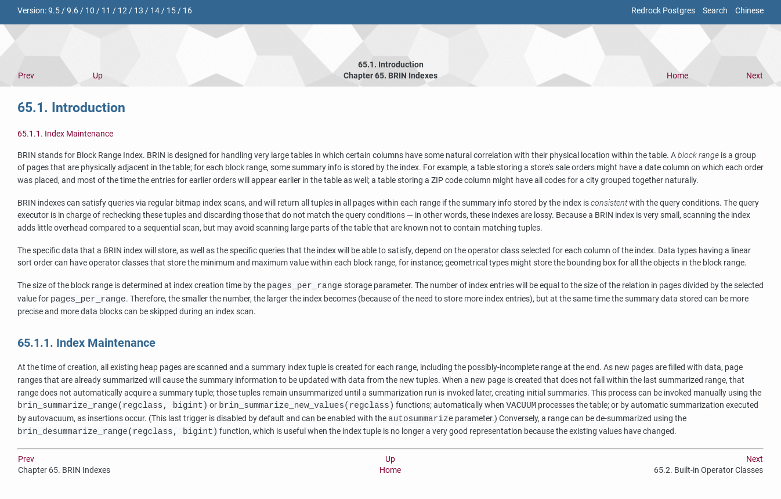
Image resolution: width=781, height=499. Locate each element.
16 (187, 11)
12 (122, 11)
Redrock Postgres (663, 11)
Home (677, 76)
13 (138, 11)
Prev (26, 76)
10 (90, 11)
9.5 (54, 11)
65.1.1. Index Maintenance (65, 134)
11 (106, 11)
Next (754, 76)
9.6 (72, 11)
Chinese (749, 11)
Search (715, 11)
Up (98, 76)
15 (171, 11)
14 (155, 11)
